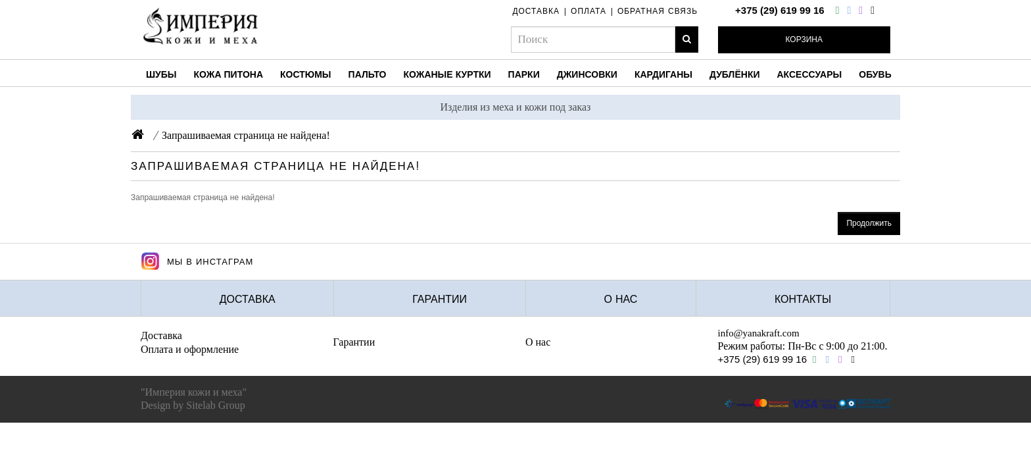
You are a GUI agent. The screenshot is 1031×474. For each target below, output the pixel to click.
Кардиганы (663, 74)
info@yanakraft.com (759, 333)
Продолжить (869, 223)
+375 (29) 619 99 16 (780, 10)
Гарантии (439, 299)
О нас (621, 299)
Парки (524, 74)
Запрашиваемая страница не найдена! (246, 135)
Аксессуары (809, 74)
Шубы (161, 74)
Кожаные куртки (447, 74)
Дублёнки (734, 74)
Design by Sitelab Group (193, 405)
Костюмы (305, 74)
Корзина (804, 39)
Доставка (248, 299)
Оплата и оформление (190, 349)
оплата (588, 11)
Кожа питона (228, 74)
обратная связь (657, 11)
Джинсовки (587, 74)
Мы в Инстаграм (197, 261)
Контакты (803, 299)
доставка (536, 11)
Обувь (875, 74)
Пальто (367, 74)
